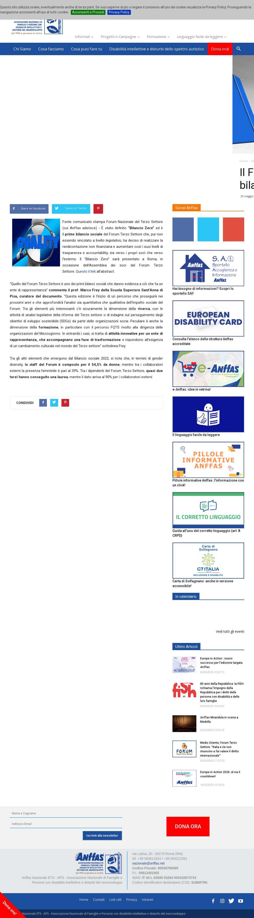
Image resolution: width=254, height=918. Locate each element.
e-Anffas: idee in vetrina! (191, 389)
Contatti (99, 900)
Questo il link (86, 271)
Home (83, 900)
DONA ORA (188, 826)
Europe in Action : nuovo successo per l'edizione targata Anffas (221, 663)
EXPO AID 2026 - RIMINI (220, 607)
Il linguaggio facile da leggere (196, 435)
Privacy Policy (119, 12)
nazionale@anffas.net (148, 863)
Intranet (147, 900)
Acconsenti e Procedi (88, 12)
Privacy (131, 900)
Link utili (115, 900)
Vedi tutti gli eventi (230, 631)
